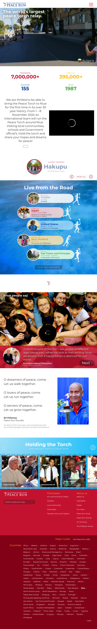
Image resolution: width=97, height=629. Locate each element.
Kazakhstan (28, 575)
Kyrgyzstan (65, 575)
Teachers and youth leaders (58, 514)
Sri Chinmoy (82, 522)
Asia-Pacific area (30, 549)
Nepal (49, 588)
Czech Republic (68, 559)
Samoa (84, 598)
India (44, 572)
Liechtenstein (37, 578)
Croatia (40, 559)
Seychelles (79, 601)
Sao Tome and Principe (45, 601)
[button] (6, 176)
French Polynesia (67, 565)
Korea (55, 575)
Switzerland (80, 608)
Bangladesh (75, 549)
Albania (34, 545)
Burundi (37, 555)
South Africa (28, 608)
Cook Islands (28, 559)
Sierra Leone (28, 604)
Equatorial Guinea (40, 562)
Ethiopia (73, 562)
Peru (55, 595)
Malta (46, 581)
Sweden (68, 608)
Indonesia (53, 572)
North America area (31, 591)
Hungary (27, 572)
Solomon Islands (75, 604)
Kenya (38, 575)
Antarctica (63, 545)
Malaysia (27, 581)
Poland (62, 595)
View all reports (48, 267)
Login (89, 621)
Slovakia (51, 604)
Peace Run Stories (84, 518)
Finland (46, 565)
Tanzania (27, 611)
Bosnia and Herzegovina (52, 552)
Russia (66, 598)
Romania (56, 598)
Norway (63, 591)
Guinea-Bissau (84, 568)
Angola (53, 545)
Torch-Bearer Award (85, 526)
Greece (48, 568)
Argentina (74, 545)
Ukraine (26, 614)
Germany (81, 565)
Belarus (85, 549)
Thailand (37, 611)
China (74, 555)
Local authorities (54, 505)
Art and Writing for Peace (57, 497)
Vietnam (70, 614)
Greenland (58, 568)
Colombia (83, 555)
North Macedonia (49, 591)
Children (50, 501)
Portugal (72, 595)
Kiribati (47, 575)
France (55, 565)
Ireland (63, 572)
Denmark (81, 559)
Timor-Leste (48, 611)
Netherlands (60, 588)
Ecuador (27, 562)
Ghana (26, 568)
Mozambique (28, 588)
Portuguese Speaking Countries (36, 598)
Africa (26, 545)
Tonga (59, 611)
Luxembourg (61, 578)
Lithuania (50, 578)
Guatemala (70, 568)
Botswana (69, 552)
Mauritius (71, 581)
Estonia (54, 562)
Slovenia (61, 604)
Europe (83, 562)
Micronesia (28, 585)
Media (79, 505)
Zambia (80, 614)
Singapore (40, 604)
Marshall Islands (58, 581)
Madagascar (75, 578)
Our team (81, 509)
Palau (71, 591)
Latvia (75, 575)
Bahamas (63, 549)
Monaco (48, 585)
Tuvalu (76, 611)
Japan (78, 572)
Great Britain (37, 568)
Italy (71, 572)
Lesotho (84, 575)
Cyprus (56, 559)
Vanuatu (60, 614)
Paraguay (46, 595)
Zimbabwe (27, 617)
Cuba (48, 559)
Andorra (43, 545)
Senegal (60, 601)
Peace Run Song (83, 514)
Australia (43, 549)
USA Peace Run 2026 (81, 539)
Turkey (67, 611)
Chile (66, 555)
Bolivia (37, 552)
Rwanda (74, 598)
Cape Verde (57, 555)
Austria (53, 549)
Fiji (38, 565)
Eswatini (63, 562)
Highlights (81, 501)
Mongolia (59, 585)
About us (80, 497)
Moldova (39, 585)
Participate (51, 509)
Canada (46, 555)
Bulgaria (27, 555)
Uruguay (50, 614)
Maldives (37, 581)
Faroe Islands (29, 565)
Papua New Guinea (31, 595)
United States (38, 614)
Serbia (70, 601)
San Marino (28, 601)
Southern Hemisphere (46, 608)
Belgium (27, 552)
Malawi (86, 578)
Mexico (81, 581)
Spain (60, 608)
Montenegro (71, 585)
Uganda (84, 611)
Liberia (26, 578)
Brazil (78, 552)
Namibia (40, 588)
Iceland (37, 572)
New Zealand (73, 588)
